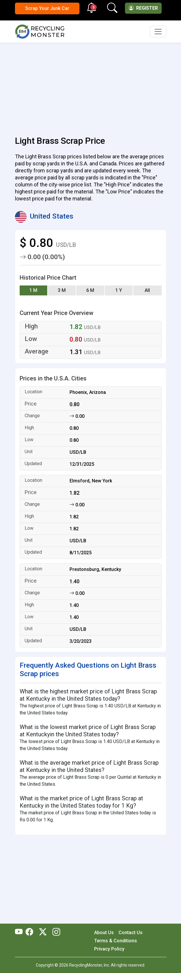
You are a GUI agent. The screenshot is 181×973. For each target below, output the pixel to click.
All (147, 290)
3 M (62, 290)
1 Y (118, 290)
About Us (104, 932)
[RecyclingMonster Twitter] (43, 932)
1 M (33, 290)
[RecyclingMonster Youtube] (20, 932)
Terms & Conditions (115, 940)
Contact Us (131, 932)
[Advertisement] (90, 86)
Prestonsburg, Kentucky (95, 569)
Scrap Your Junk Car (47, 8)
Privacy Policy (109, 949)
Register (143, 8)
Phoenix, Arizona (88, 392)
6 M (90, 290)
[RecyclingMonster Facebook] (31, 932)
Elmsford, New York (91, 481)
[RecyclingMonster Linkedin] (55, 932)
